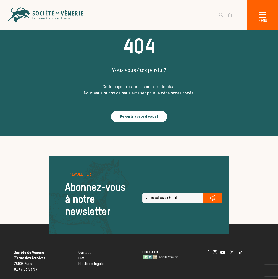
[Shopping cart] (227, 15)
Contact (84, 253)
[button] (262, 15)
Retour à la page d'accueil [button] (139, 116)
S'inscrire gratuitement (213, 198)
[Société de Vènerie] (46, 14)
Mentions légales (91, 264)
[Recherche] (218, 15)
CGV (81, 258)
